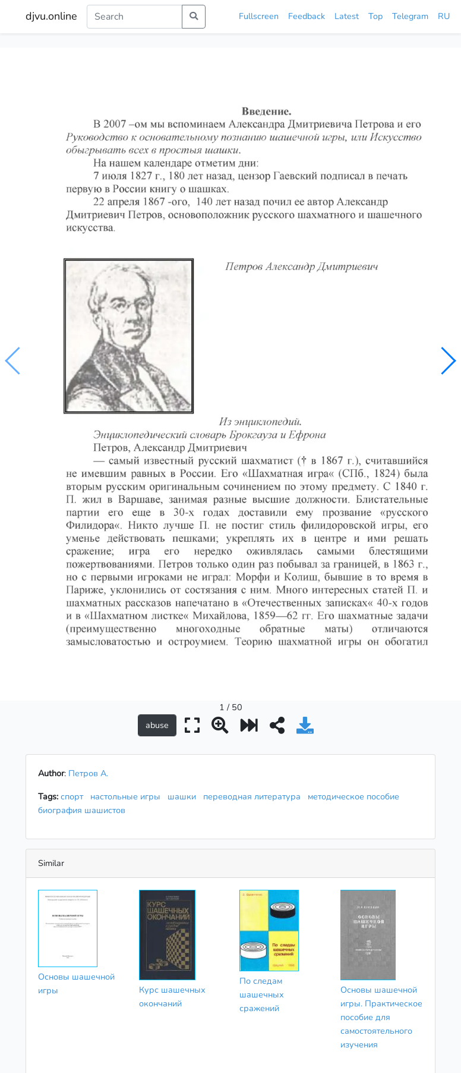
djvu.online (51, 16)
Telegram (410, 16)
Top (375, 16)
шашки (184, 558)
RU (444, 16)
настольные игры (127, 558)
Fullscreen (259, 16)
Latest (346, 16)
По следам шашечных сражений (261, 756)
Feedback (306, 16)
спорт (74, 558)
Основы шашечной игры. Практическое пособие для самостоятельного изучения (381, 778)
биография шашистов (84, 572)
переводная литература (254, 558)
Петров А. (88, 535)
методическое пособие (356, 558)
